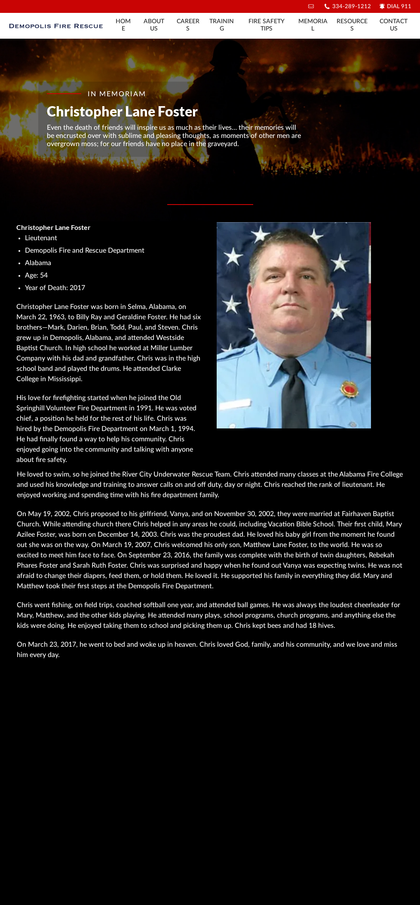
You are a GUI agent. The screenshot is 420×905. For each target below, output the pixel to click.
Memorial (313, 25)
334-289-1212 (351, 6)
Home (123, 25)
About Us (154, 25)
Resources (352, 25)
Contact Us (394, 25)
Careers (188, 25)
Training (221, 25)
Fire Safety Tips (266, 25)
